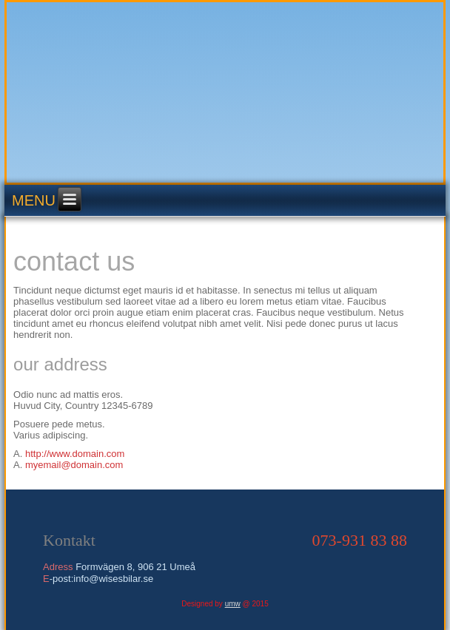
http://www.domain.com (74, 453)
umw (233, 604)
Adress (58, 566)
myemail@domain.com (74, 464)
